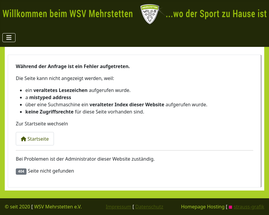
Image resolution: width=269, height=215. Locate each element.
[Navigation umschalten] (8, 37)
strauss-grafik (249, 206)
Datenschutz (149, 206)
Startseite (35, 139)
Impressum (118, 206)
